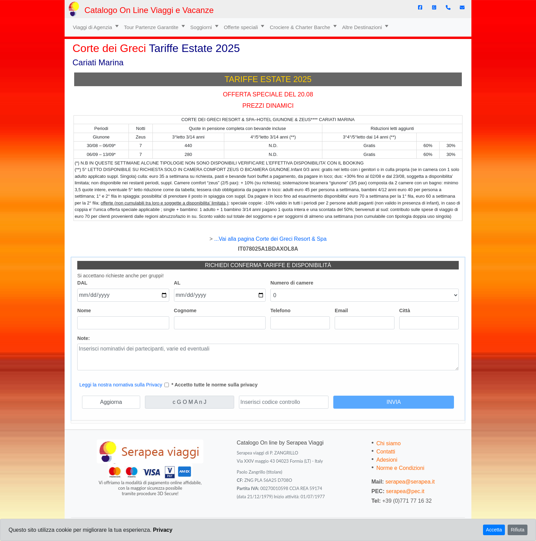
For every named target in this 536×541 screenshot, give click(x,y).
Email (341, 310)
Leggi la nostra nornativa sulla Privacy (120, 384)
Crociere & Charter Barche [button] (301, 27)
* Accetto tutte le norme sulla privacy (214, 384)
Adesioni (386, 460)
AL (177, 283)
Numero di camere (291, 283)
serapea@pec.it (405, 491)
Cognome (185, 310)
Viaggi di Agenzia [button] (93, 27)
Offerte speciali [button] (241, 27)
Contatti (385, 451)
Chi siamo (388, 443)
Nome (84, 310)
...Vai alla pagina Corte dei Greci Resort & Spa (270, 239)
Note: (83, 338)
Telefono (280, 310)
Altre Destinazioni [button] (363, 27)
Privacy (162, 530)
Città (404, 310)
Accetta (494, 529)
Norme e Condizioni (400, 468)
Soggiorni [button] (202, 27)
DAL (82, 283)
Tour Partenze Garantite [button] (152, 27)
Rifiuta (517, 529)
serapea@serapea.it (409, 482)
